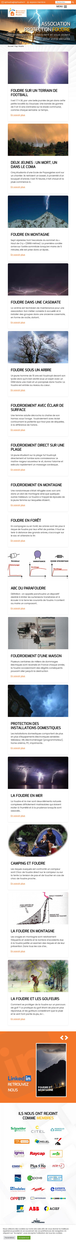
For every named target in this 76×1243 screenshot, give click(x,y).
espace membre (37, 2)
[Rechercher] (63, 2)
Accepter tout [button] (24, 1238)
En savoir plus (18, 115)
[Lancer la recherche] (73, 2)
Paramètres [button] (9, 1238)
